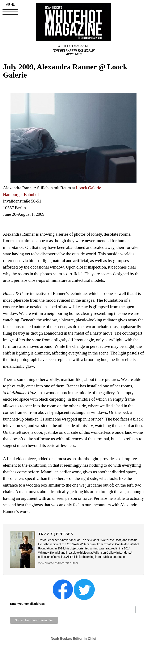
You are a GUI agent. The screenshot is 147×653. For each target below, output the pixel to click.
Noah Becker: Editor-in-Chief (73, 638)
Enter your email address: (28, 603)
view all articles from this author (58, 563)
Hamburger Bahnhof (21, 194)
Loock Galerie (88, 187)
